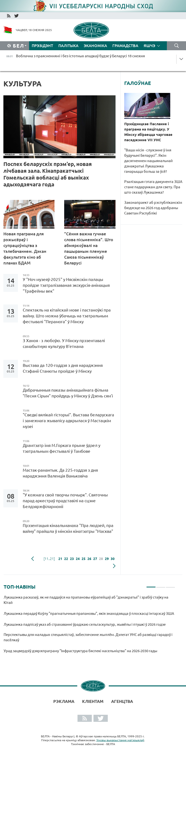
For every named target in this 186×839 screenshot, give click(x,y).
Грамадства (125, 45)
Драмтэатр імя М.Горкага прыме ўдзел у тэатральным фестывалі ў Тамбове (61, 448)
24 (78, 559)
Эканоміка (95, 45)
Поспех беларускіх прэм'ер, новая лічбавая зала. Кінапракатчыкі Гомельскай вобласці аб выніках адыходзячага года (47, 174)
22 (66, 559)
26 (89, 559)
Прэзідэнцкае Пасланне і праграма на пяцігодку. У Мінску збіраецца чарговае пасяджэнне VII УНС (148, 132)
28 (101, 559)
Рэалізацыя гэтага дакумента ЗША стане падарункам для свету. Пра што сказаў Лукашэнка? (153, 187)
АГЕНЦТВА (122, 701)
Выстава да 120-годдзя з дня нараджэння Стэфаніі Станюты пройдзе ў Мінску (63, 368)
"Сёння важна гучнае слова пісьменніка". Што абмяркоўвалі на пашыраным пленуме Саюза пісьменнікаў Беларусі (88, 248)
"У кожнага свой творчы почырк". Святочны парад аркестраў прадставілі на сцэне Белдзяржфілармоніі (65, 501)
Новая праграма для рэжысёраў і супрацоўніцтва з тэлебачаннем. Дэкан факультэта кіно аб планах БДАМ (24, 248)
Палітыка (68, 45)
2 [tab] (160, 585)
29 (107, 559)
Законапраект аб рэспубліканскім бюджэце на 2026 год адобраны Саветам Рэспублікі (153, 207)
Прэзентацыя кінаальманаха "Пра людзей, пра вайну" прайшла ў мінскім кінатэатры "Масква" (68, 528)
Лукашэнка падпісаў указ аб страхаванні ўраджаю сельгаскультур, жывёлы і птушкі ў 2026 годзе (85, 624)
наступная (114, 566)
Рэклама (63, 701)
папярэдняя (32, 558)
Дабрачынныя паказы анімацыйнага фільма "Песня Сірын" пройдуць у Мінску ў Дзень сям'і (68, 393)
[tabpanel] (89, 626)
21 (60, 559)
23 (72, 559)
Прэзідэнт (42, 45)
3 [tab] (170, 585)
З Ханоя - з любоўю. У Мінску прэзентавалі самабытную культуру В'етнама (64, 343)
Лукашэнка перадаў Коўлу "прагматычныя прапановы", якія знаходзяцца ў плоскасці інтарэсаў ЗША (89, 613)
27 (95, 559)
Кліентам (92, 701)
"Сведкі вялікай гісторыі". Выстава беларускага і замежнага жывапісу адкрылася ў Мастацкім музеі (68, 420)
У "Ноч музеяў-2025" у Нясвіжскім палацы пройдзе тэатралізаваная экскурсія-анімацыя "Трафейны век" (66, 285)
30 (113, 559)
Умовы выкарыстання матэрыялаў (120, 740)
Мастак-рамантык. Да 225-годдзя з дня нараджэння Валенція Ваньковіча (60, 473)
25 (83, 559)
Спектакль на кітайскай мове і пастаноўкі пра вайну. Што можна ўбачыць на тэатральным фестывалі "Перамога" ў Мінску (67, 316)
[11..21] (49, 559)
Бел (18, 46)
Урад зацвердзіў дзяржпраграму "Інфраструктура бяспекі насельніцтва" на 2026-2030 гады (81, 651)
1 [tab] (151, 585)
